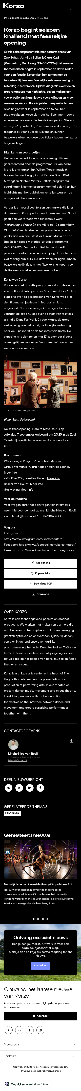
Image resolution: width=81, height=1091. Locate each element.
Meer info (56, 462)
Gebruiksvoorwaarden (49, 1071)
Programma (12, 813)
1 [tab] (34, 922)
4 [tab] (47, 922)
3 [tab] (43, 922)
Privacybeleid (28, 1071)
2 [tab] (38, 922)
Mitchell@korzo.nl (17, 760)
